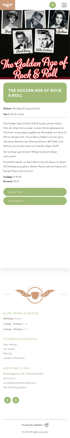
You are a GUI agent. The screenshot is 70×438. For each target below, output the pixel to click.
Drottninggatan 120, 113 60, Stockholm (23, 373)
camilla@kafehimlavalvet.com (19, 382)
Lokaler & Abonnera (14, 358)
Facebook (16, 201)
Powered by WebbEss (35, 425)
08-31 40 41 (9, 378)
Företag (7, 353)
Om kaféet (9, 348)
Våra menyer (10, 344)
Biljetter (15, 192)
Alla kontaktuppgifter (14, 387)
